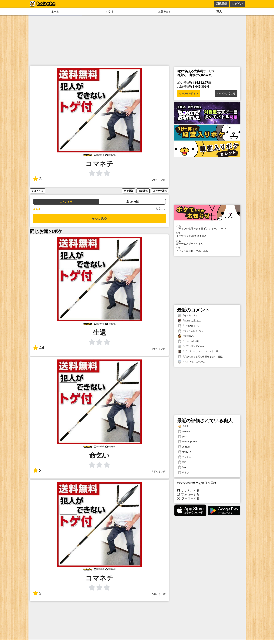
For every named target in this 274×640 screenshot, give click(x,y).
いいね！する (188, 490)
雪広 (182, 462)
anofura (184, 431)
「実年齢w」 (186, 336)
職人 (219, 11)
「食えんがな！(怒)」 (191, 331)
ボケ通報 (128, 190)
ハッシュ (184, 457)
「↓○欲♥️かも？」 (189, 326)
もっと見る (99, 218)
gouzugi (184, 447)
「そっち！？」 (188, 315)
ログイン (237, 3)
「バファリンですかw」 (192, 346)
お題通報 (143, 190)
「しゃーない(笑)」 (190, 341)
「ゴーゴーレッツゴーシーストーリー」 (200, 351)
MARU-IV (184, 452)
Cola (182, 467)
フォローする (188, 494)
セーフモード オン (188, 93)
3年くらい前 (159, 179)
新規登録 (221, 3)
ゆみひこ (184, 472)
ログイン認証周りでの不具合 (207, 250)
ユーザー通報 (160, 190)
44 (38, 347)
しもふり (161, 208)
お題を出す (164, 11)
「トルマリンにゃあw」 (192, 362)
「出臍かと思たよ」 (190, 320)
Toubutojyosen (187, 442)
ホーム (55, 11)
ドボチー (184, 426)
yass (182, 436)
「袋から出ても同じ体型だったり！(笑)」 (201, 357)
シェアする (37, 190)
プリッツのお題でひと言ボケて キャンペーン (207, 227)
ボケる (110, 11)
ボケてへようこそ (226, 93)
